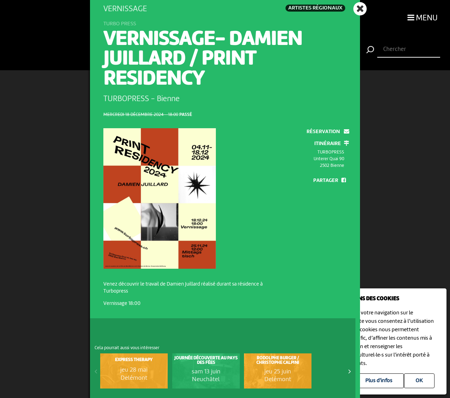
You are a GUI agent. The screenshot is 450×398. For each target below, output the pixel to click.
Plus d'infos (378, 381)
